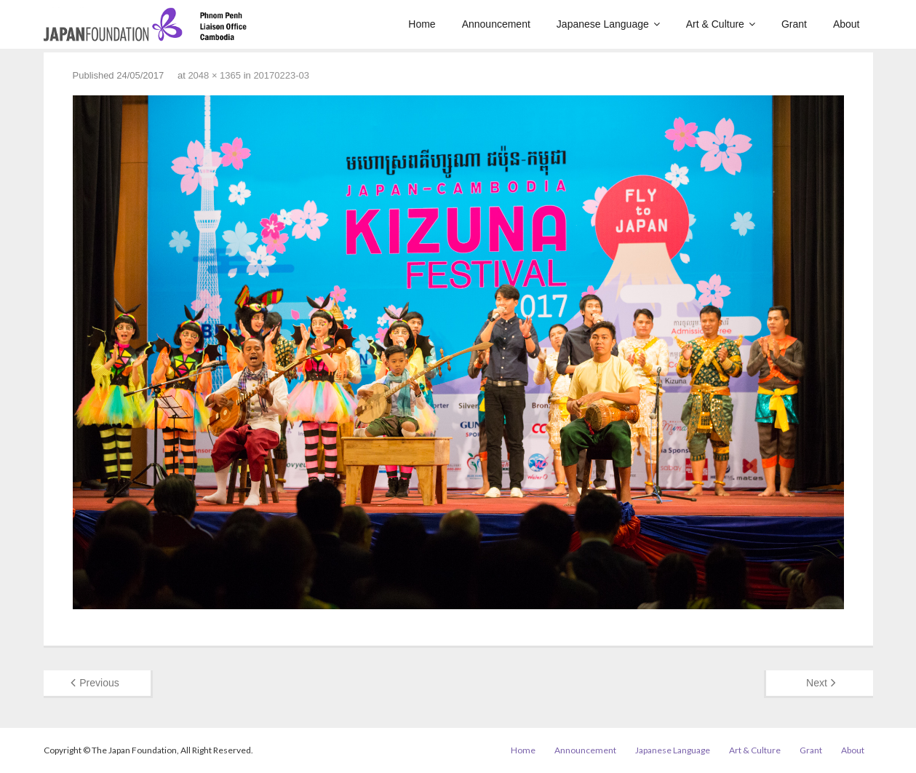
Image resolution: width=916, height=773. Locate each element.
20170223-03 (281, 75)
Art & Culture (755, 750)
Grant (811, 750)
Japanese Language (672, 750)
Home (523, 750)
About (852, 750)
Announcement (585, 750)
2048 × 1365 (214, 75)
